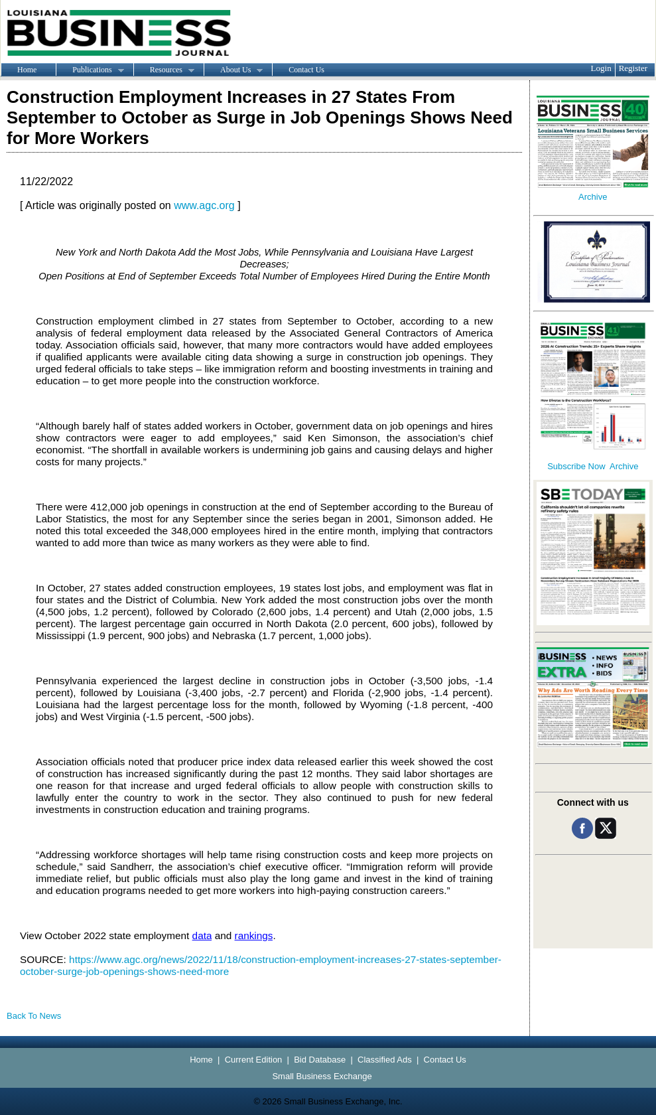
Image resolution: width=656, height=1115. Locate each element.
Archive (592, 197)
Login (601, 68)
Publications (89, 70)
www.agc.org (204, 205)
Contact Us (306, 69)
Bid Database (320, 1060)
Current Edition (254, 1060)
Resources (163, 70)
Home (26, 69)
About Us (233, 70)
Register (633, 68)
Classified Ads (385, 1060)
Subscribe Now (576, 466)
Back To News (34, 1016)
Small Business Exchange (321, 1076)
